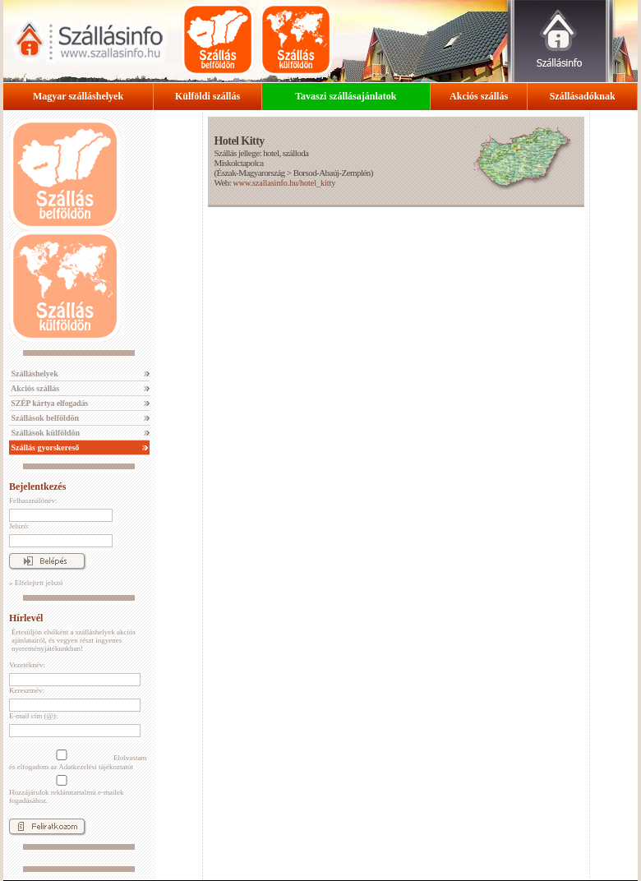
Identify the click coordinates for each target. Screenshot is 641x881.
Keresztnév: (26, 690)
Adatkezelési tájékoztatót (95, 767)
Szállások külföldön (44, 432)
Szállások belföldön (44, 417)
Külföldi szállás (207, 96)
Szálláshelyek (33, 373)
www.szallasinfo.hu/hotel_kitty (284, 182)
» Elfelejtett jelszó (35, 583)
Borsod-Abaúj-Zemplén (332, 173)
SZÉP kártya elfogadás (48, 403)
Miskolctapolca (238, 163)
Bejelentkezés (37, 486)
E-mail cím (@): (33, 716)
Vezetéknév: (27, 665)
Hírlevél (26, 618)
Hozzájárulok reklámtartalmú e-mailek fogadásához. (66, 790)
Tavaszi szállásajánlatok (345, 96)
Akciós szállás (479, 96)
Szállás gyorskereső (44, 447)
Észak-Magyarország (251, 173)
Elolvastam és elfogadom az (78, 760)
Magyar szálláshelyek (78, 96)
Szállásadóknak (583, 96)
